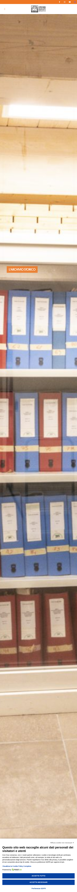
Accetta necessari (38, 882)
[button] (5, 9)
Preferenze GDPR (38, 888)
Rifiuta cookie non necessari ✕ (62, 843)
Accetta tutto (38, 876)
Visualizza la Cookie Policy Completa (16, 866)
